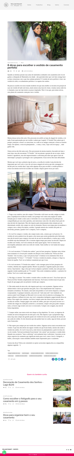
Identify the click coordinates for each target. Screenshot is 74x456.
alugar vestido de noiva (14, 353)
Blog (48, 4)
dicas (22, 62)
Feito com (37, 454)
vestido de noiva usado (50, 355)
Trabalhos (39, 4)
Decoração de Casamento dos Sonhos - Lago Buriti (23, 383)
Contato (66, 4)
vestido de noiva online (21, 355)
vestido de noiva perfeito (35, 355)
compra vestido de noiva (37, 353)
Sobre (57, 4)
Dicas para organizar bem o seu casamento (19, 416)
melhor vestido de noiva (52, 353)
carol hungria (25, 353)
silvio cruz (10, 355)
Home (29, 4)
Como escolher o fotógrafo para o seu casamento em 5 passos (22, 400)
